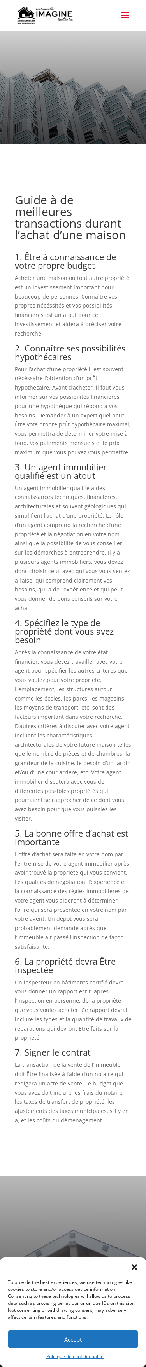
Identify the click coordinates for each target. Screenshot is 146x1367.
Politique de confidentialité (75, 1356)
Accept (73, 1339)
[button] (134, 1267)
